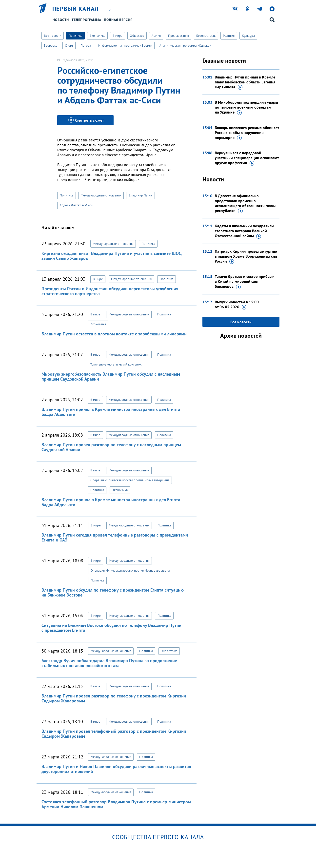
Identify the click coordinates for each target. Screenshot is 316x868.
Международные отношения (101, 195)
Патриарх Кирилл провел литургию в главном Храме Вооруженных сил (246, 256)
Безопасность (206, 36)
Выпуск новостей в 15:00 (237, 304)
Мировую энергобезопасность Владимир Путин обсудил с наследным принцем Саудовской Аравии (110, 376)
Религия (229, 36)
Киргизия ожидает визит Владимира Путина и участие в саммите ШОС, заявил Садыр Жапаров (111, 256)
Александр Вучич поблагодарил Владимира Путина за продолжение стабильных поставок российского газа (109, 663)
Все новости (52, 36)
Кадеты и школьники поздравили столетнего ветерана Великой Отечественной (244, 231)
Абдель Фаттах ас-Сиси (76, 205)
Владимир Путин (140, 195)
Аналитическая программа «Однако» (185, 45)
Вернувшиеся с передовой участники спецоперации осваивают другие (247, 158)
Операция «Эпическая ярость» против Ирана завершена (129, 480)
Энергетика (169, 651)
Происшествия (178, 36)
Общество (137, 36)
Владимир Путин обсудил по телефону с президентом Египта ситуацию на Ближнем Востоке (112, 592)
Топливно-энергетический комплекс (116, 364)
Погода (85, 45)
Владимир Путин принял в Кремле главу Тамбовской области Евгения (245, 82)
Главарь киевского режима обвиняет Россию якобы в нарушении (247, 132)
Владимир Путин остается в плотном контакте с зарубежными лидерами (114, 334)
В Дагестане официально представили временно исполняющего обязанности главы (245, 203)
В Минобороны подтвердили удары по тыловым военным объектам (246, 107)
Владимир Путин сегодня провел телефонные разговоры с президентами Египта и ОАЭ (114, 537)
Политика (75, 36)
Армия (156, 36)
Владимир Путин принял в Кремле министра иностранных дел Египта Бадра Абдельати (110, 411)
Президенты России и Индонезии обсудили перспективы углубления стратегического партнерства (109, 291)
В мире (118, 36)
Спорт (69, 45)
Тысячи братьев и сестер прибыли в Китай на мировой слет (245, 281)
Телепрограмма (86, 20)
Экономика (97, 36)
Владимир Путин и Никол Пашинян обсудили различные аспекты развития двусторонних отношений (116, 769)
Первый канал (75, 8)
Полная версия (118, 20)
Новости (61, 20)
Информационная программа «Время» (125, 45)
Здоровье (51, 45)
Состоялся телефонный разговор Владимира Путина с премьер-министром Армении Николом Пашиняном (116, 804)
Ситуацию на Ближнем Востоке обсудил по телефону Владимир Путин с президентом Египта (111, 627)
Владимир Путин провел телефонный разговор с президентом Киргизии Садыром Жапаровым (113, 733)
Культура (248, 36)
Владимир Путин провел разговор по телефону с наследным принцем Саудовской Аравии (111, 447)
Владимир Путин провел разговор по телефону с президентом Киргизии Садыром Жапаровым (113, 698)
